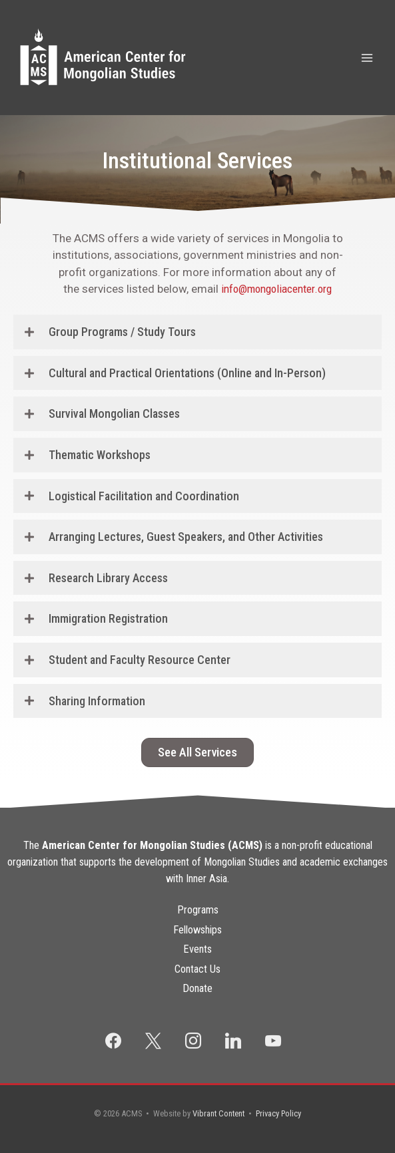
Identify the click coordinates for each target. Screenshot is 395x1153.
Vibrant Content (218, 1113)
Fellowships (197, 929)
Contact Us (197, 969)
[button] (197, 332)
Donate (197, 988)
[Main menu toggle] (367, 57)
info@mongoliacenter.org (276, 288)
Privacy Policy (278, 1113)
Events (197, 949)
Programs (197, 910)
